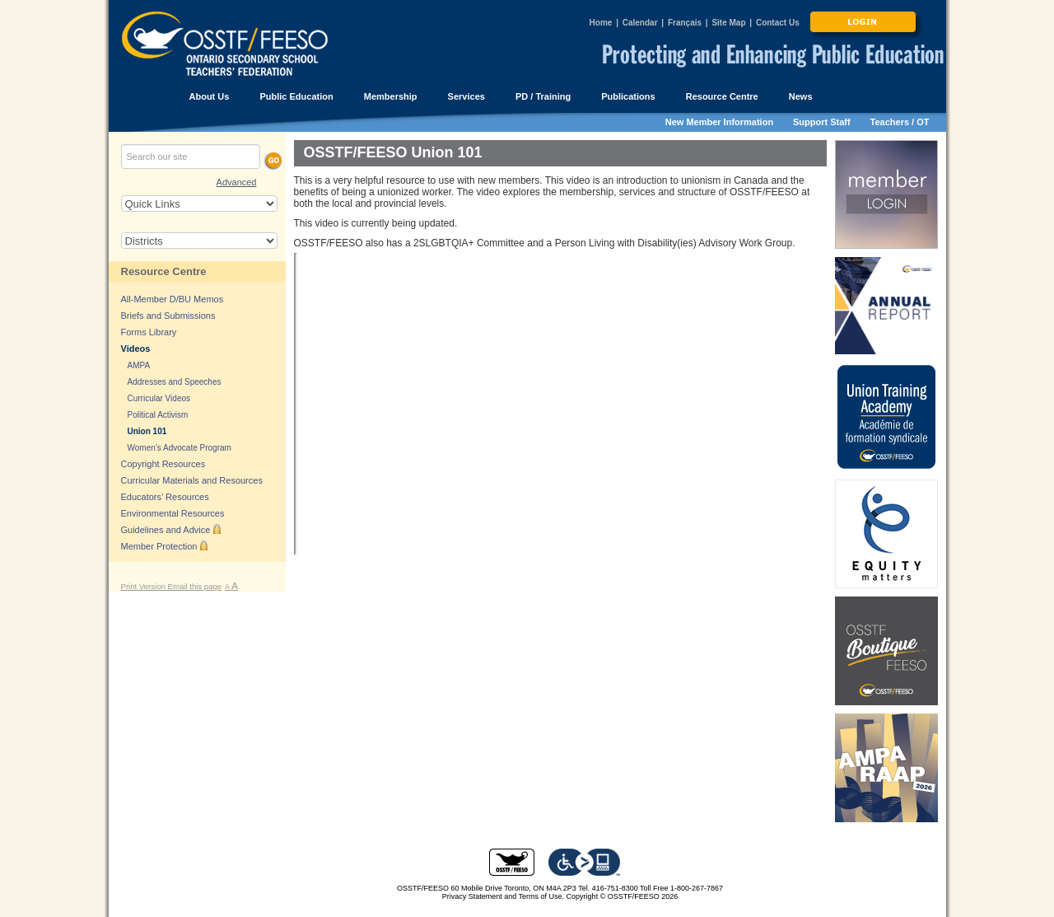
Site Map (728, 22)
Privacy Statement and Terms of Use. (503, 896)
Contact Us (778, 22)
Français (685, 22)
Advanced (237, 182)
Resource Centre (164, 271)
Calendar (640, 22)
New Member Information (719, 122)
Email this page (195, 586)
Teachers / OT (900, 122)
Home (601, 22)
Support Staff (822, 122)
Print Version (144, 586)
